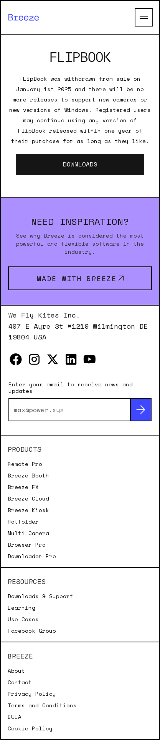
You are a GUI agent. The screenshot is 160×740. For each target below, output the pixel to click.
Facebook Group (32, 631)
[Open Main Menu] (144, 17)
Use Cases (23, 619)
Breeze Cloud (28, 498)
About (16, 671)
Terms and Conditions (42, 705)
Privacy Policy (32, 694)
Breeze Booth (28, 475)
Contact (20, 682)
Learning (21, 608)
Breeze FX (23, 487)
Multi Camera (28, 533)
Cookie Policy (30, 728)
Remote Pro (25, 464)
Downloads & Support (40, 596)
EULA (14, 717)
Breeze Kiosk (28, 510)
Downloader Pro (32, 556)
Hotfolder (23, 521)
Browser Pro (27, 545)
